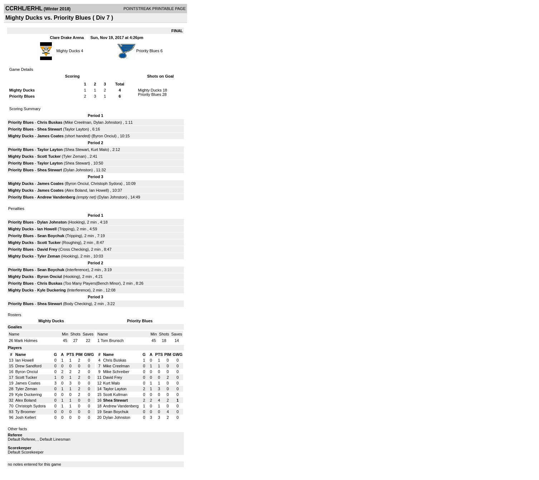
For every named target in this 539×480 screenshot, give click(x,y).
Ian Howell (98, 190)
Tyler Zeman (74, 156)
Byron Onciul (104, 136)
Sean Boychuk (50, 236)
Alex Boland (76, 190)
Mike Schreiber (116, 371)
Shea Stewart (49, 129)
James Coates (50, 136)
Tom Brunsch (112, 340)
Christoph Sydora (106, 183)
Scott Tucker (49, 156)
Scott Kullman (115, 394)
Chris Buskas (49, 122)
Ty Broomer (25, 412)
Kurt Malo (99, 149)
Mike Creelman (78, 122)
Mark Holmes (26, 340)
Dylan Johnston (107, 122)
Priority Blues (148, 51)
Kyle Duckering (51, 290)
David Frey (47, 249)
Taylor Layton (76, 129)
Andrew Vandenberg (56, 197)
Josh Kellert (25, 417)
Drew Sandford (28, 366)
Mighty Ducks (68, 51)
